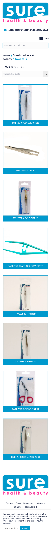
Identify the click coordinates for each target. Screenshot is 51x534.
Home (6, 55)
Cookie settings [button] (11, 528)
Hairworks (30, 506)
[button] (44, 38)
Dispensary (29, 503)
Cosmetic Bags (13, 503)
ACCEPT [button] (25, 528)
